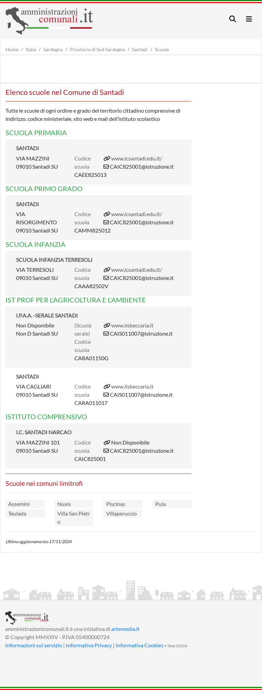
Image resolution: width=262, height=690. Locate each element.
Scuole (162, 49)
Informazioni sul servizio (33, 645)
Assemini (19, 504)
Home (11, 49)
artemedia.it (125, 628)
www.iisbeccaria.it (132, 325)
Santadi (140, 49)
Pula (160, 504)
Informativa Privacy (89, 645)
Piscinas (115, 504)
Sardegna (53, 49)
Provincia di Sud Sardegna (97, 49)
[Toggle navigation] (233, 19)
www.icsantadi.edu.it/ (136, 158)
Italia (31, 49)
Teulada (17, 513)
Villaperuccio (121, 513)
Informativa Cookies (139, 645)
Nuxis (64, 504)
